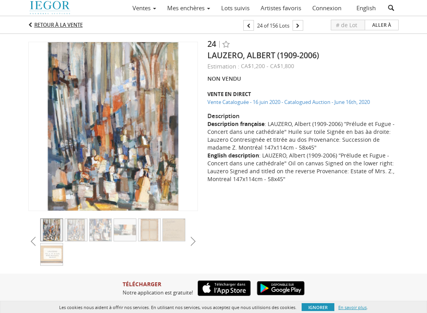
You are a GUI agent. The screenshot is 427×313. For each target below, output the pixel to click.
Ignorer (318, 307)
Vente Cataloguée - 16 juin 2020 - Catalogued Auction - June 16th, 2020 (288, 102)
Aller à (381, 25)
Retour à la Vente (58, 24)
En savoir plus (352, 307)
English (366, 8)
